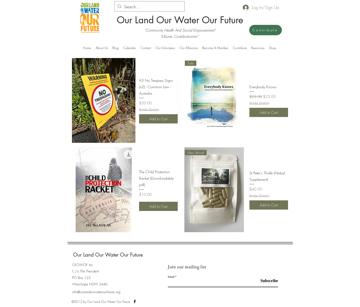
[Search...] (149, 6)
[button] (188, 47)
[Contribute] (265, 30)
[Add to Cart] (158, 118)
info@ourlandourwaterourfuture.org (96, 292)
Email (171, 276)
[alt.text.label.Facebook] (134, 301)
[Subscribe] (266, 281)
